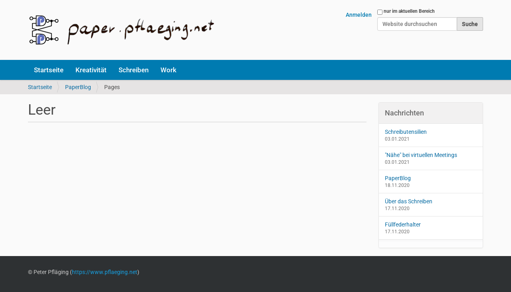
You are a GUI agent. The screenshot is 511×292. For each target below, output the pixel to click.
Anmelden (359, 15)
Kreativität (91, 70)
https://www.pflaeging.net (104, 272)
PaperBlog (78, 87)
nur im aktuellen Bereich (409, 11)
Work (168, 70)
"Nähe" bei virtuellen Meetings (421, 155)
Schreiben (134, 70)
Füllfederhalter (403, 224)
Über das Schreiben (408, 201)
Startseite (48, 70)
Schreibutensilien (406, 132)
